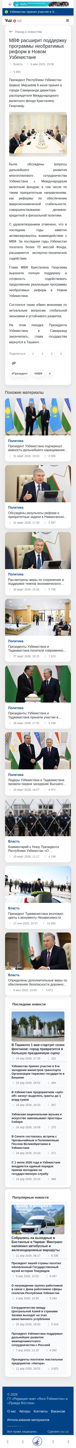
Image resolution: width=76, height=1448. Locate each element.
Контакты (41, 1411)
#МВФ (38, 373)
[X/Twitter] (51, 354)
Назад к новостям (25, 32)
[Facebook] (41, 354)
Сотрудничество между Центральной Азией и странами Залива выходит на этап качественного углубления (35, 1313)
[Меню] (67, 20)
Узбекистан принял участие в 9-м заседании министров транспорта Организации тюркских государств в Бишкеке (38, 1072)
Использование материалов (28, 1420)
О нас (11, 1411)
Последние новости (29, 1004)
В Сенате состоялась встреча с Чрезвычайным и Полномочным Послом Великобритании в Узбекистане (35, 1142)
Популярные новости (30, 1197)
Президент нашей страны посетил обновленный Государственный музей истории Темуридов (36, 1267)
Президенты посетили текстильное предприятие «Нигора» (37, 1361)
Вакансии (58, 1411)
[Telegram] (32, 354)
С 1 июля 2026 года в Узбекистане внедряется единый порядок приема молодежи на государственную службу (36, 1168)
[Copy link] (13, 363)
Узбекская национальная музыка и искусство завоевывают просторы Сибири (37, 1118)
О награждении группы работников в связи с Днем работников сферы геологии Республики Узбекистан (37, 1289)
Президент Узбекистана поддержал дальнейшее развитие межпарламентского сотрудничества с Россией (37, 1339)
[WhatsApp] (60, 354)
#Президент (20, 373)
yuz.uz (64, 1431)
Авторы (24, 1411)
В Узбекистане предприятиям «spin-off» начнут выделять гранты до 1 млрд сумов (38, 1096)
